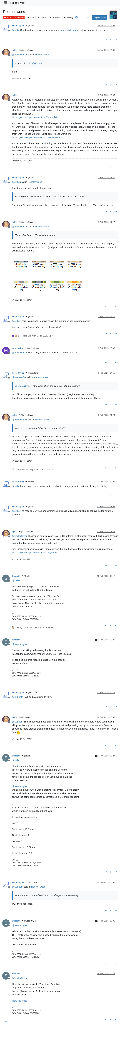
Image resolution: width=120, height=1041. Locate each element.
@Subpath (31, 692)
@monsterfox (32, 373)
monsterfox (17, 348)
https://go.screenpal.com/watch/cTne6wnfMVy (36, 137)
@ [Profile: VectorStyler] (19, 54)
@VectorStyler (26, 50)
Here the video (19, 1000)
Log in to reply (100, 17)
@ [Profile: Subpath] (17, 697)
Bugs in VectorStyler (14, 17)
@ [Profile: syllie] (16, 30)
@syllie (29, 25)
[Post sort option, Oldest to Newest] (88, 17)
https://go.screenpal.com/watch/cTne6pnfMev (35, 117)
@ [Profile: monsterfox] (19, 377)
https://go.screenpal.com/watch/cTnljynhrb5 (34, 552)
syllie (14, 50)
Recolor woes (42, 54)
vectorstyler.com (69, 30)
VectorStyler (17, 2)
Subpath (16, 576)
